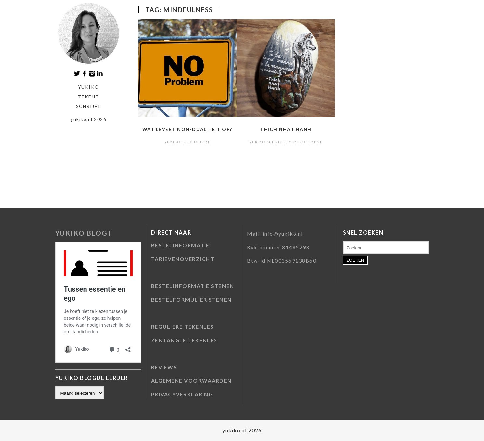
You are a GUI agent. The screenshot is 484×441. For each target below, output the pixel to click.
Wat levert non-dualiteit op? (187, 129)
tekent (88, 96)
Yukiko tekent (305, 142)
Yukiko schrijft (268, 142)
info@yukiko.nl (283, 233)
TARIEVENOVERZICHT (183, 259)
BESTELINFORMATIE (180, 245)
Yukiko (88, 87)
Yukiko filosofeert (187, 142)
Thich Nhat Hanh (286, 129)
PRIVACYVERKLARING (182, 394)
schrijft (88, 106)
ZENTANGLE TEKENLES (184, 340)
